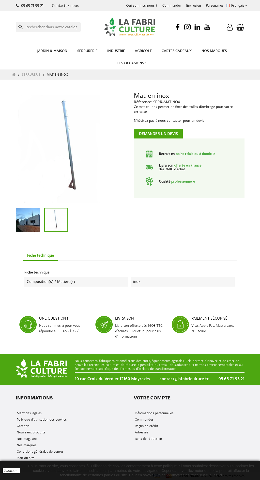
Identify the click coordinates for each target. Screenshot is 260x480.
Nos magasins (26, 439)
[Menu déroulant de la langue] (237, 5)
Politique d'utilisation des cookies (41, 419)
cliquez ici (214, 475)
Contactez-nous (65, 5)
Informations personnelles (153, 413)
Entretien (193, 5)
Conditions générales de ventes (39, 451)
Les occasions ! (131, 63)
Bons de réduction (148, 439)
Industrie (116, 51)
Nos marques (214, 51)
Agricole (143, 51)
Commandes (143, 419)
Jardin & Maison (52, 51)
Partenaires (215, 5)
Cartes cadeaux (177, 51)
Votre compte (152, 398)
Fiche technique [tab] (40, 255)
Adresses (141, 432)
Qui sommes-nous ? (141, 5)
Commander (171, 5)
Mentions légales (29, 413)
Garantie (23, 426)
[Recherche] (48, 27)
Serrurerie (87, 51)
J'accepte (11, 471)
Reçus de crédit (146, 426)
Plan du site (25, 458)
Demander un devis (158, 133)
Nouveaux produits (30, 432)
